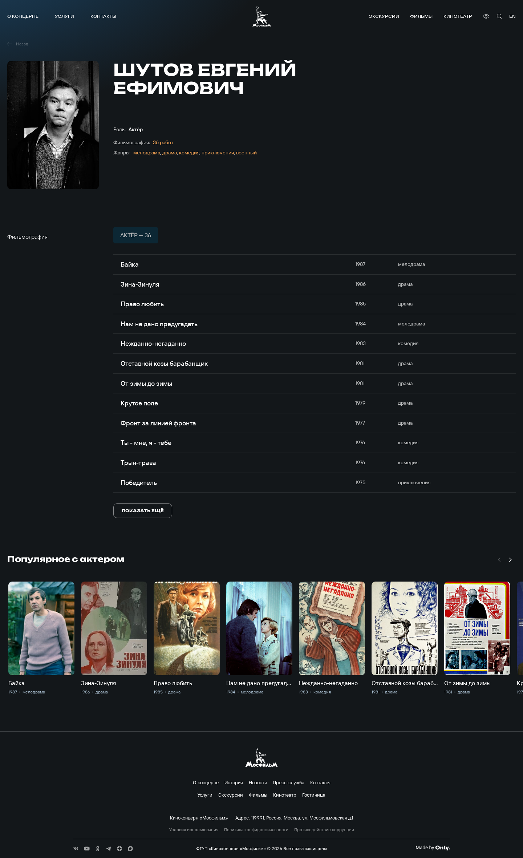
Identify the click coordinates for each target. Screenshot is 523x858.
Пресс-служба (288, 782)
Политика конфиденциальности (256, 829)
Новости (258, 782)
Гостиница (313, 795)
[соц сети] (76, 848)
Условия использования (193, 829)
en (512, 16)
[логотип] (261, 16)
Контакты (103, 16)
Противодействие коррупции (324, 829)
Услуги (64, 16)
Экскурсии (384, 16)
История (233, 782)
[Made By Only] (432, 848)
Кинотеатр (457, 16)
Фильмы (421, 16)
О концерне (22, 16)
